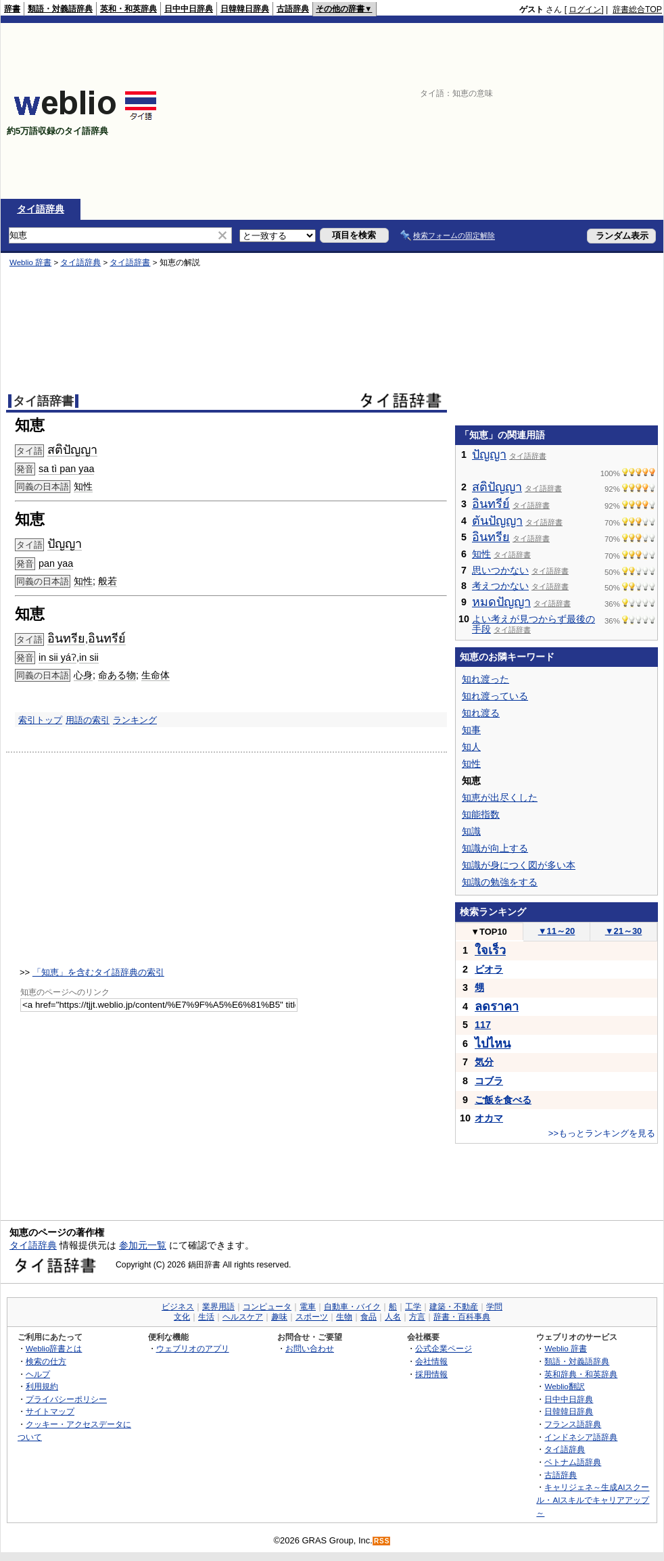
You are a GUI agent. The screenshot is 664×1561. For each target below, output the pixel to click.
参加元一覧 (142, 1245)
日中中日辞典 (188, 9)
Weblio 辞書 (30, 262)
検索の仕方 (46, 1361)
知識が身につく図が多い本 (518, 865)
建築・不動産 (453, 1307)
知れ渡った (485, 679)
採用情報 (431, 1374)
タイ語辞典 (40, 209)
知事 (471, 729)
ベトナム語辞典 (572, 1462)
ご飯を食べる (503, 1099)
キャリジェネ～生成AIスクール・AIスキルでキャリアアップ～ (592, 1499)
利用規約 (42, 1386)
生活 (206, 1317)
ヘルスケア (242, 1317)
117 (483, 1024)
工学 (413, 1307)
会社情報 (431, 1361)
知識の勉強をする (500, 882)
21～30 (623, 931)
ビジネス (178, 1307)
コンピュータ (267, 1307)
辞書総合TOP (637, 9)
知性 (83, 486)
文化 (182, 1317)
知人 (471, 746)
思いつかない (500, 570)
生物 (344, 1317)
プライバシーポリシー (66, 1399)
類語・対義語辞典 (60, 9)
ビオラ (489, 969)
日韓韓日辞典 (244, 9)
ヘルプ (38, 1374)
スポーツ (311, 1317)
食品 (368, 1317)
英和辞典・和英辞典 (580, 1374)
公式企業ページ (443, 1348)
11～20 (556, 931)
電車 (308, 1307)
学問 (494, 1307)
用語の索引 (88, 720)
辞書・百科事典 (461, 1317)
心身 (83, 675)
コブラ (489, 1080)
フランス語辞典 (572, 1424)
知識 (471, 831)
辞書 (12, 9)
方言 (417, 1317)
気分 (484, 1061)
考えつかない (500, 585)
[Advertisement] (573, 110)
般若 (107, 581)
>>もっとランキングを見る (601, 1133)
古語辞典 (293, 9)
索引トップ (40, 720)
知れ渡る (481, 712)
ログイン (585, 9)
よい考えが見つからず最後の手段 (533, 624)
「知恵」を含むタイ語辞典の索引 (98, 972)
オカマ (489, 1118)
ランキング (135, 720)
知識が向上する (495, 848)
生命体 (155, 675)
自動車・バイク (352, 1307)
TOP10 (489, 932)
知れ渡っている (495, 696)
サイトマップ (50, 1411)
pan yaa (56, 563)
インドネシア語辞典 (580, 1436)
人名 (393, 1317)
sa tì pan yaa (66, 468)
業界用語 (218, 1307)
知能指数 (481, 814)
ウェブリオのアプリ (192, 1348)
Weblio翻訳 (564, 1386)
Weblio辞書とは (54, 1348)
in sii (89, 657)
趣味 (279, 1317)
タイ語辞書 (130, 262)
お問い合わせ (309, 1348)
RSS (382, 1541)
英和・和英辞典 (128, 9)
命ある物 (117, 675)
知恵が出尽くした (500, 797)
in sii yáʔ (57, 657)
